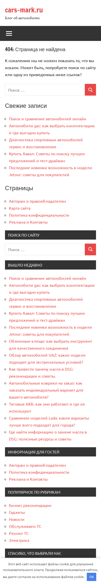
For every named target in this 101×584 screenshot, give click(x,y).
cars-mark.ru (24, 10)
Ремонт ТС (19, 533)
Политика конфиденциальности (39, 214)
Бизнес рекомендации (30, 505)
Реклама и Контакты (28, 221)
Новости (16, 519)
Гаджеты (17, 512)
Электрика (19, 540)
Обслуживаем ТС (25, 526)
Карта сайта (19, 207)
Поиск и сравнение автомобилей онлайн (47, 118)
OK (91, 577)
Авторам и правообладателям (37, 200)
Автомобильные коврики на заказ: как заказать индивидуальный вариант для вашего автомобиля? (46, 389)
